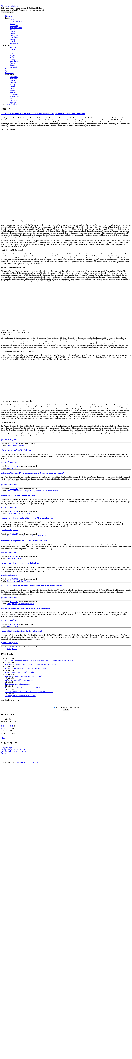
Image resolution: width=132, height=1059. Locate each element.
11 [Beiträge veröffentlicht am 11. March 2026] (6, 728)
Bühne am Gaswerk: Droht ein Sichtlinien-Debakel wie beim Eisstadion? (32, 473)
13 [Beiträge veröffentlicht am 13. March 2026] (11, 728)
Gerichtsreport (15, 96)
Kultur (7, 45)
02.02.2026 (14, 579)
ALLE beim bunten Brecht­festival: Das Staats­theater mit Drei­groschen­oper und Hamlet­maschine (43, 113)
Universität (13, 67)
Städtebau (13, 32)
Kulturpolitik (14, 35)
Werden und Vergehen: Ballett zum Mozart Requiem (24, 540)
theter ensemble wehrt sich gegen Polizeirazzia (21, 563)
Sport (7, 71)
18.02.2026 (14, 466)
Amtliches (13, 83)
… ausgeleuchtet (11, 104)
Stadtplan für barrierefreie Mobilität (13, 751)
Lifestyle (13, 98)
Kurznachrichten (11, 69)
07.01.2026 (14, 624)
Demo (12, 88)
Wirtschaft (13, 79)
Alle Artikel (14, 20)
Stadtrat (3, 753)
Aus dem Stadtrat (16, 22)
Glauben (12, 65)
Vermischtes (9, 75)
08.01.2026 (14, 602)
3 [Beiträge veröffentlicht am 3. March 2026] (3, 726)
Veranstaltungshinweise (49, 491)
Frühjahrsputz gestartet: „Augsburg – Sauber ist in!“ (23, 676)
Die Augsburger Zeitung (9, 6)
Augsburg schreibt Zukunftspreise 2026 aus (20, 696)
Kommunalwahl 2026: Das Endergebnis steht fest (22, 688)
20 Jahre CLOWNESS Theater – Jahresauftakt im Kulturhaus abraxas (32, 586)
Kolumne (13, 102)
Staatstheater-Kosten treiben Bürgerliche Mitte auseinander (27, 518)
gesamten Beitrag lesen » (9, 439)
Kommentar (9, 73)
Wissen (12, 90)
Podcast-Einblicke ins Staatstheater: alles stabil (21, 631)
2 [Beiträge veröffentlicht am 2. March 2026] (1, 726)
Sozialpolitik (14, 37)
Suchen (65, 709)
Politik (7, 18)
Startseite (8, 16)
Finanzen (13, 41)
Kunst (14, 626)
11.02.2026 (14, 489)
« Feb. (3, 738)
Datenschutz (35, 762)
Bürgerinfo (16, 513)
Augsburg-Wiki (6, 747)
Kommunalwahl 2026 (14, 536)
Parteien (12, 24)
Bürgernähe (14, 43)
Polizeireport (14, 94)
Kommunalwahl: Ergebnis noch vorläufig (19, 672)
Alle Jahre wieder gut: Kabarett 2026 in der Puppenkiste (25, 608)
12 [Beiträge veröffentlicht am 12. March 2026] (8, 728)
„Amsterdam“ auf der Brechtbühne (16, 450)
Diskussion (13, 86)
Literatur (13, 55)
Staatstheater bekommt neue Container (18, 495)
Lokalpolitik (14, 26)
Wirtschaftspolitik (16, 28)
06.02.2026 (14, 534)
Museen (12, 59)
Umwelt (12, 34)
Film (11, 51)
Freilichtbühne (17, 491)
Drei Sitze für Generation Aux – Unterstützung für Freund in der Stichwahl (31, 664)
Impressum (19, 762)
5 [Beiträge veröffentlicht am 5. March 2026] (8, 726)
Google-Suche (74, 707)
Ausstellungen (15, 61)
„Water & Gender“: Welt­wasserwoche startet (20, 680)
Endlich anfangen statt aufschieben (17, 684)
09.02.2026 (14, 511)
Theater (12, 49)
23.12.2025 (14, 647)
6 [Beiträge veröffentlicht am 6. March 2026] (10, 726)
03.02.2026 (14, 556)
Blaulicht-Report (12, 581)
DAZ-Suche (60, 707)
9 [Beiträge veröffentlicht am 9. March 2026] (1, 728)
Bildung (12, 39)
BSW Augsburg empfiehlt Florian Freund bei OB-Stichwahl (26, 668)
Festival (12, 63)
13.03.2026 (14, 444)
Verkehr (12, 30)
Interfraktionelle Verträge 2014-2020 (13, 749)
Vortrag (12, 84)
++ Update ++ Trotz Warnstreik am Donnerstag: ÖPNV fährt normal (29, 692)
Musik (12, 53)
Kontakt (27, 762)
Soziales (12, 81)
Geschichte (13, 92)
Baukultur (13, 57)
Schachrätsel (14, 100)
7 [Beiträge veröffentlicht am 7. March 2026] (12, 726)
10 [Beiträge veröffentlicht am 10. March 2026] (4, 728)
